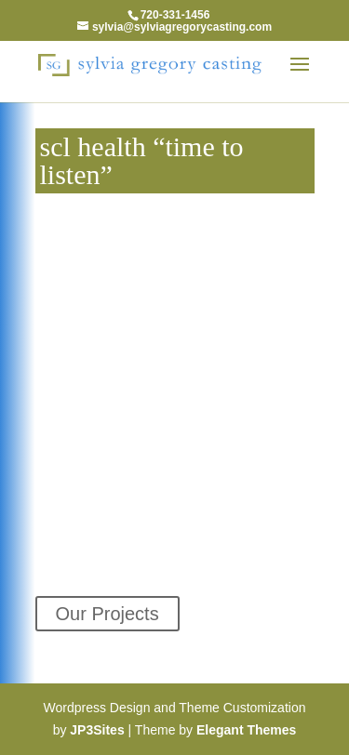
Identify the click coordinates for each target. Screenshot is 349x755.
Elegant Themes (246, 729)
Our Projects (107, 613)
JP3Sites (97, 729)
